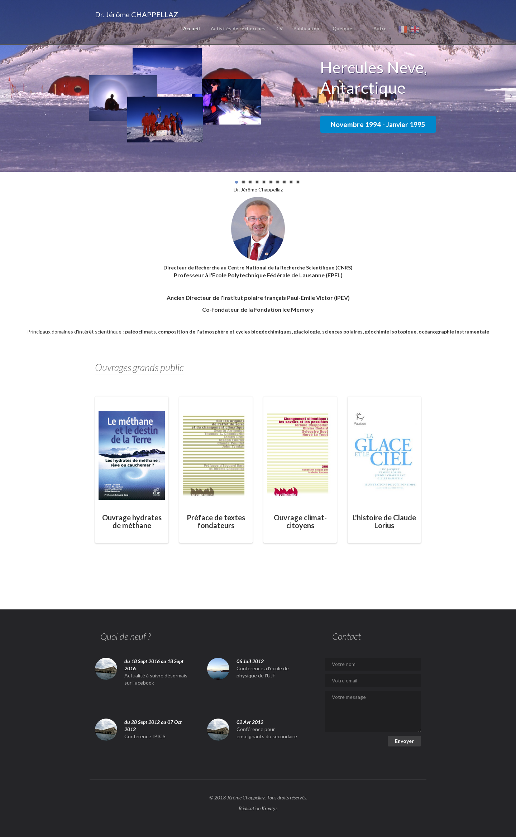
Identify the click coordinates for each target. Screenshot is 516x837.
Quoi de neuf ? (125, 636)
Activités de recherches (238, 28)
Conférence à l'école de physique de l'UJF (262, 671)
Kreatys (269, 808)
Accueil (191, 28)
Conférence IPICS (145, 736)
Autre (382, 28)
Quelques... (348, 28)
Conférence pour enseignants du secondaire (266, 732)
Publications (307, 28)
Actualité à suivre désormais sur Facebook (155, 679)
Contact (346, 636)
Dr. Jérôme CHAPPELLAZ (136, 14)
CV (279, 28)
